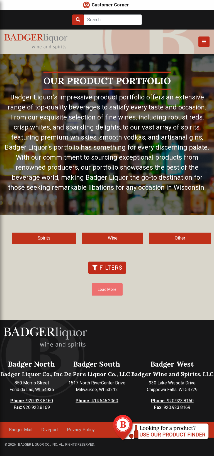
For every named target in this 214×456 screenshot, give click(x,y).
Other (180, 238)
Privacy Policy (81, 429)
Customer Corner (110, 5)
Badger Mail (20, 429)
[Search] (113, 19)
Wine (113, 238)
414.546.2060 (97, 400)
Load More (107, 289)
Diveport (49, 429)
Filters (107, 267)
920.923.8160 (31, 400)
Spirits (44, 238)
